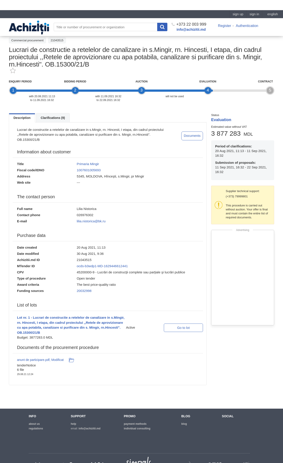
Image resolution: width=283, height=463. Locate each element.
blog (184, 423)
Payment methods (135, 423)
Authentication (247, 15)
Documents (192, 135)
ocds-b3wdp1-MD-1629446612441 (102, 266)
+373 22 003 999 (189, 14)
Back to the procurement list (29, 30)
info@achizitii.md (191, 19)
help (73, 423)
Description (22, 118)
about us (34, 423)
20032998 (84, 291)
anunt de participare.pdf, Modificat (40, 360)
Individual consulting (137, 428)
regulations (36, 428)
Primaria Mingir (88, 164)
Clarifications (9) (53, 118)
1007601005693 (89, 170)
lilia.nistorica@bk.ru (91, 221)
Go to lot (183, 328)
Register (224, 15)
